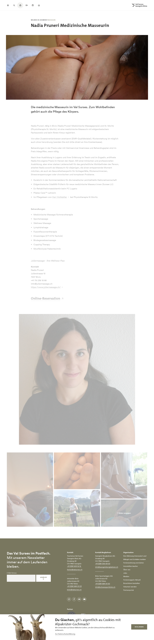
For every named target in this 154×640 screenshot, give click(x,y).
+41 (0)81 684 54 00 (102, 584)
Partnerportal (128, 590)
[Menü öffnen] (8, 5)
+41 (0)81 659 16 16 (74, 566)
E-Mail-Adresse (12, 573)
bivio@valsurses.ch (74, 590)
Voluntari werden (130, 587)
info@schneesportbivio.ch (105, 587)
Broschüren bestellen (131, 583)
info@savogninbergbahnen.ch (106, 567)
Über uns (126, 569)
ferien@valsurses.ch (74, 569)
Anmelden (43, 578)
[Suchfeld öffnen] (14, 5)
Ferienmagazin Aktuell (132, 580)
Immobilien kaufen (130, 566)
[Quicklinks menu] (20, 6)
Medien (126, 576)
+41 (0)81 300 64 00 (102, 564)
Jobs (125, 573)
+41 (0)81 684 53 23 (74, 586)
